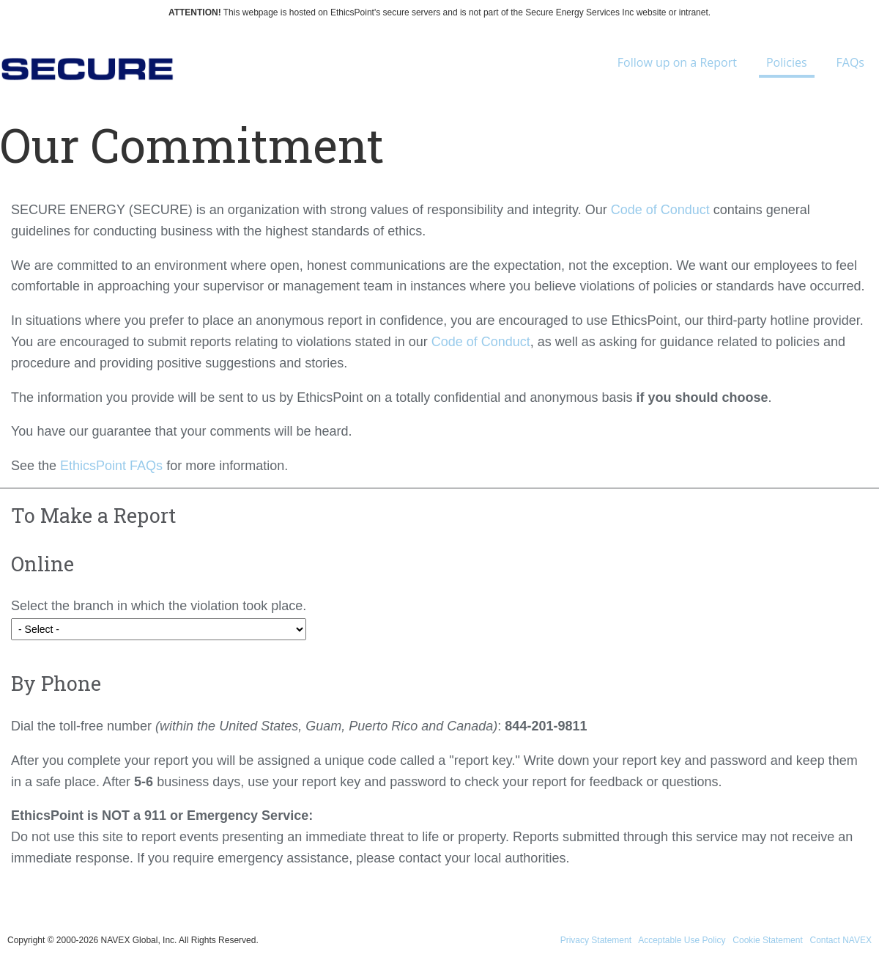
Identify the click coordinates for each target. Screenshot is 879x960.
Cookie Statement (767, 940)
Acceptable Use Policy (681, 940)
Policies (787, 66)
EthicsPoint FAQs (111, 465)
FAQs (850, 62)
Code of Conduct (660, 209)
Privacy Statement (595, 940)
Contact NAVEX (841, 940)
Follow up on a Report (677, 62)
